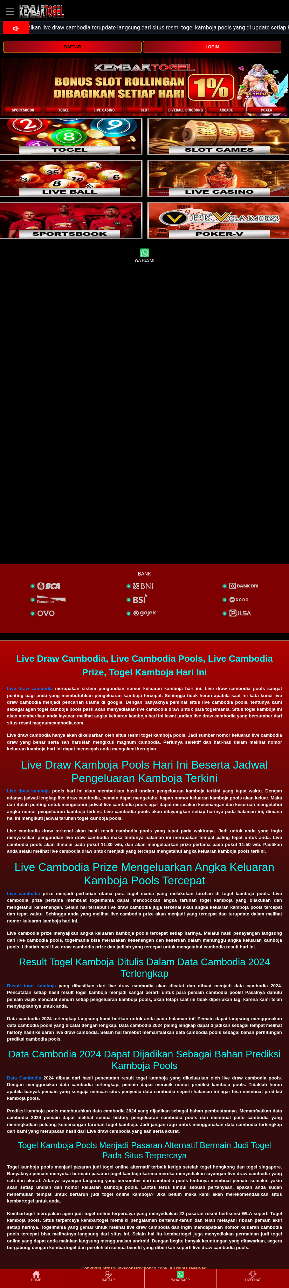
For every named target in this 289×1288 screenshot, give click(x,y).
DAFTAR (72, 47)
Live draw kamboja (28, 790)
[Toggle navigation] (10, 11)
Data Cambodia (24, 1078)
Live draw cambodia (30, 688)
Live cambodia (23, 893)
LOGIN (212, 47)
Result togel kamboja (31, 985)
